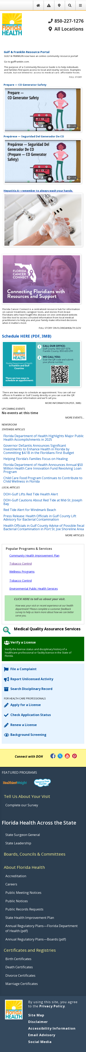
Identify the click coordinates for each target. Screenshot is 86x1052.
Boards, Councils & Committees (34, 854)
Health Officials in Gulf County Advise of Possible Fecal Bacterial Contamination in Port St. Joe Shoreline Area (43, 527)
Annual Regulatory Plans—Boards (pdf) (35, 939)
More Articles (74, 535)
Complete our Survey (21, 805)
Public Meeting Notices (23, 892)
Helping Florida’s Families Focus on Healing (35, 459)
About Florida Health (24, 867)
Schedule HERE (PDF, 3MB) (26, 336)
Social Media (40, 1041)
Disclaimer (38, 1021)
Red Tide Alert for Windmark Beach (29, 510)
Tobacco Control (20, 563)
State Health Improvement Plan (29, 917)
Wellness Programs (22, 571)
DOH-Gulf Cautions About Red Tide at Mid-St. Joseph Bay (42, 502)
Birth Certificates (18, 958)
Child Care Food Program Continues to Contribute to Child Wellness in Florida (42, 480)
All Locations (65, 29)
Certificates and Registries (30, 950)
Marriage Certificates (21, 983)
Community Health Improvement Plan (34, 555)
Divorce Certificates (20, 975)
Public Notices (16, 901)
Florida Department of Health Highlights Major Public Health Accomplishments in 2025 (43, 438)
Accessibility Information (52, 1028)
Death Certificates (19, 967)
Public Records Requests (24, 909)
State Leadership (18, 843)
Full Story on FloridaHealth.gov (60, 327)
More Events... (74, 417)
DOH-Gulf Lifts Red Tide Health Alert (30, 494)
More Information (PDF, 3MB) (63, 402)
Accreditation (15, 876)
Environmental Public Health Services (33, 588)
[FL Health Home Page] (12, 24)
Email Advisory (41, 1035)
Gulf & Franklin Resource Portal (26, 52)
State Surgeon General (22, 834)
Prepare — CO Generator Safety (25, 84)
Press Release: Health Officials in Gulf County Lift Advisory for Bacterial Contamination (39, 518)
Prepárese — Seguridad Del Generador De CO (34, 136)
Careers (11, 884)
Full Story (75, 77)
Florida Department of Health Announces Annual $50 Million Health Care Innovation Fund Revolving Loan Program (43, 468)
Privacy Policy (52, 1006)
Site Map (36, 1015)
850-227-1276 (66, 21)
